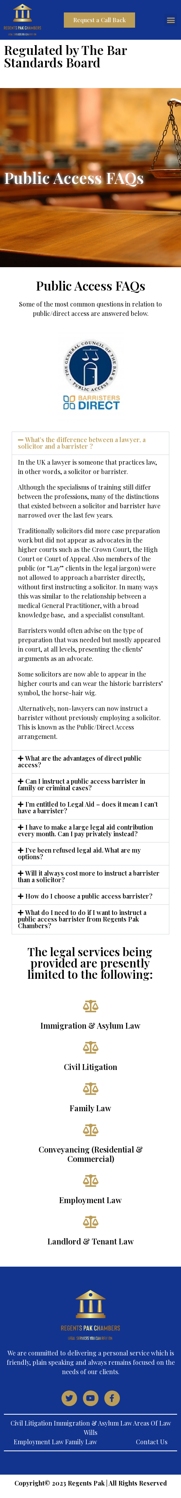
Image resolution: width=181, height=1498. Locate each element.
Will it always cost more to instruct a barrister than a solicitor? (89, 876)
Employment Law (90, 1200)
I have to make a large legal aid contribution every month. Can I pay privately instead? (85, 830)
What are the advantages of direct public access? (80, 761)
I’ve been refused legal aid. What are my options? (79, 853)
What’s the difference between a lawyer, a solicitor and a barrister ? (82, 442)
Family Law (90, 1108)
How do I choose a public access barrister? (89, 896)
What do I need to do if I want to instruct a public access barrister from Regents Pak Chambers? (82, 919)
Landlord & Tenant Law (90, 1241)
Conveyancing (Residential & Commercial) (91, 1154)
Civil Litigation (90, 1066)
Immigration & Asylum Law (90, 1025)
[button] (170, 20)
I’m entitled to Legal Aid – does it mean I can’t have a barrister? (88, 807)
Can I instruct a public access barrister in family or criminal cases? (81, 784)
